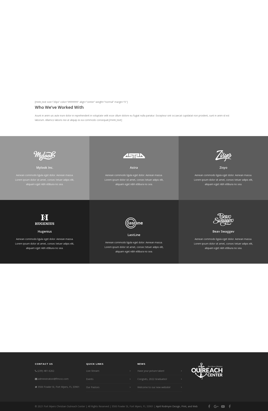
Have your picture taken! (150, 370)
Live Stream (152, 14)
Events (202, 14)
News (188, 14)
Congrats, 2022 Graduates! (152, 379)
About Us (132, 14)
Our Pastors (92, 387)
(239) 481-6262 (45, 370)
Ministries (172, 14)
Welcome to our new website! (153, 387)
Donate (217, 14)
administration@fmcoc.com (53, 378)
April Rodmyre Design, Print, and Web (177, 406)
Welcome (114, 14)
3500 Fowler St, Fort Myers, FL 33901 (58, 386)
